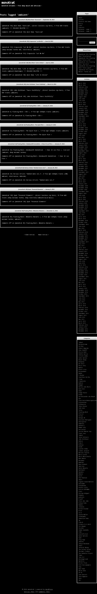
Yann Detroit (83, 574)
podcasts (81, 497)
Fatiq (80, 410)
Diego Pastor (83, 392)
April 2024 (82, 124)
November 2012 (83, 331)
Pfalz (80, 491)
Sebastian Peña (84, 518)
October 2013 (83, 311)
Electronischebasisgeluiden (88, 400)
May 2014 (81, 302)
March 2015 (82, 286)
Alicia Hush (82, 352)
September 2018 (84, 224)
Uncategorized (83, 559)
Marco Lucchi (83, 454)
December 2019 (83, 205)
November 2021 (83, 168)
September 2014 (84, 296)
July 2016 (82, 261)
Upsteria (81, 561)
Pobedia (81, 495)
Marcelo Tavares (84, 452)
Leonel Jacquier (84, 451)
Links (80, 25)
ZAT (80, 580)
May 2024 (81, 122)
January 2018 (83, 234)
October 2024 (83, 114)
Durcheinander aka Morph (87, 396)
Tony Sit (81, 557)
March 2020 (82, 199)
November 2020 (83, 187)
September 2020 (84, 191)
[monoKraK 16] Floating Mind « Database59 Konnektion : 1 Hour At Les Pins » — (36, 144)
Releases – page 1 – (85, 29)
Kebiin (81, 441)
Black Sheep (82, 360)
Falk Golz (82, 408)
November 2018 (83, 220)
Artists (81, 19)
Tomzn (80, 555)
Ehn (80, 398)
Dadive (81, 383)
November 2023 (83, 129)
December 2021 (83, 166)
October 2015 (83, 274)
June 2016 (82, 263)
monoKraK (8, 3)
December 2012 (83, 329)
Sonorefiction (83, 534)
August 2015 (82, 278)
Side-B (81, 522)
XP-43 (80, 572)
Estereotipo (82, 402)
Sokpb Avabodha (84, 530)
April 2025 (82, 102)
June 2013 (82, 317)
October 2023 (83, 131)
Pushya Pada (82, 503)
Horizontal (82, 429)
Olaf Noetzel (83, 478)
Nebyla (81, 474)
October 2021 (83, 170)
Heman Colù (82, 427)
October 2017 (83, 240)
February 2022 (83, 162)
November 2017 (83, 238)
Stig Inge (82, 539)
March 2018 (82, 230)
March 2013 (82, 323)
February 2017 (83, 249)
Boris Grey (82, 365)
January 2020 (83, 203)
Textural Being (84, 547)
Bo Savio (81, 363)
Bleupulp (81, 361)
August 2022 (82, 153)
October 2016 (83, 255)
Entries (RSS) (29, 592)
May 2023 (81, 137)
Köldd (80, 447)
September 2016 (84, 257)
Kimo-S (81, 443)
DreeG (80, 394)
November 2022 (83, 147)
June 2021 (82, 176)
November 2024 (83, 112)
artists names (83, 356)
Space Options (83, 536)
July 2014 (82, 298)
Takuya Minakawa (84, 543)
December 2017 (83, 236)
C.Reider (81, 375)
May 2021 (81, 178)
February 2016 (83, 267)
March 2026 (82, 85)
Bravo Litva (82, 369)
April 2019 (82, 216)
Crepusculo (82, 381)
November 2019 (83, 207)
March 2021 (82, 182)
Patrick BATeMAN (84, 489)
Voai (80, 567)
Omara (80, 479)
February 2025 (83, 106)
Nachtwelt (82, 470)
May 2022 (81, 156)
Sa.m (80, 512)
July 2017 (82, 244)
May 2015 (81, 282)
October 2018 (83, 222)
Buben (80, 373)
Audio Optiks (83, 358)
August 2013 (82, 315)
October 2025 (83, 95)
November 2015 (83, 273)
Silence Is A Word (85, 524)
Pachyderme (82, 485)
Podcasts (81, 27)
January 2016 (83, 269)
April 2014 (82, 304)
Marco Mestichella (85, 456)
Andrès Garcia (83, 354)
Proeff (81, 499)
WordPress (49, 589)
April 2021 (82, 180)
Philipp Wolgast (84, 493)
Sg (79, 520)
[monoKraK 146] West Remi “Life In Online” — (36, 63)
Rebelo (81, 505)
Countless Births (84, 377)
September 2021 (84, 172)
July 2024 (82, 118)
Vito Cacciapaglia (85, 565)
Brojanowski (82, 371)
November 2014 (83, 292)
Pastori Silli (83, 487)
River (80, 510)
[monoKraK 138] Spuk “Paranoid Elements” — (36, 189)
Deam (80, 391)
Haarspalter (82, 421)
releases (81, 507)
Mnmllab (81, 462)
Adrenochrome (83, 344)
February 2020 (83, 201)
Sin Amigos (82, 526)
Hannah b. (82, 425)
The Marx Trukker (84, 551)
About (80, 17)
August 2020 (82, 193)
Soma (80, 532)
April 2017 (82, 247)
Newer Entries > (43, 234)
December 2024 (83, 110)
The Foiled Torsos (85, 549)
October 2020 (83, 189)
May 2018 (81, 228)
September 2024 (84, 116)
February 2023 (83, 143)
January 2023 (83, 145)
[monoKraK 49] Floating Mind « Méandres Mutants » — (36, 211)
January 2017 (83, 251)
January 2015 (83, 288)
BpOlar (81, 367)
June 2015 (82, 280)
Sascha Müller (83, 514)
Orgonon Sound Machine (86, 481)
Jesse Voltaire (84, 437)
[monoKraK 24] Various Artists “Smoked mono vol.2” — (36, 168)
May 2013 (81, 319)
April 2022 (82, 158)
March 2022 (82, 160)
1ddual (81, 342)
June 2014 (82, 300)
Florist (81, 414)
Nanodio (81, 472)
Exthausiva (82, 404)
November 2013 (83, 309)
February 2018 (83, 232)
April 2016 (82, 265)
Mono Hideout (83, 464)
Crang (80, 379)
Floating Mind (83, 412)
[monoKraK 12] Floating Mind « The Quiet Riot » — (36, 125)
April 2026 (82, 83)
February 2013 (83, 325)
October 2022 (83, 149)
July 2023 (82, 135)
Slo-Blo (81, 528)
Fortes (81, 416)
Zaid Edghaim (83, 576)
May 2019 (81, 214)
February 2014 (83, 307)
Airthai (81, 346)
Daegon (81, 385)
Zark (80, 578)
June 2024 (82, 120)
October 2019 (83, 209)
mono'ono (81, 466)
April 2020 (82, 197)
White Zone (82, 570)
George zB (82, 418)
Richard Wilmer (84, 509)
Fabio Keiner (83, 406)
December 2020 (83, 186)
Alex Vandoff (83, 350)
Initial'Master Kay (85, 431)
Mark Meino (82, 458)
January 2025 (83, 108)
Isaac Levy (82, 433)
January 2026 (83, 89)
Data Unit (82, 389)
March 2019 (82, 218)
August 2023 (82, 133)
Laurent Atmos (83, 449)
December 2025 (83, 91)
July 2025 (82, 98)
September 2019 (84, 211)
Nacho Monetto (83, 468)
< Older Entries (29, 234)
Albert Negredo (84, 348)
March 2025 (82, 104)
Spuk (80, 538)
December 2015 (83, 271)
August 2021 (82, 174)
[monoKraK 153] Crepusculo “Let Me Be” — (36, 41)
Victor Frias (83, 563)
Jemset (81, 435)
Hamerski (81, 423)
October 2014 (83, 294)
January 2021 (83, 184)
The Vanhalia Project (86, 553)
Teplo (80, 545)
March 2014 (82, 305)
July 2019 (82, 213)
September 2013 (84, 313)
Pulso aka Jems (84, 501)
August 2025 (82, 97)
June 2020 (82, 195)
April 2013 (82, 321)
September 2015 (84, 276)
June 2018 (82, 226)
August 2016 (82, 259)
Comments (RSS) (44, 592)
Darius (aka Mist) (85, 387)
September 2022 (84, 151)
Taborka (81, 541)
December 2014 (83, 290)
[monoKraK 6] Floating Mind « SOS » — (36, 105)
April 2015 (82, 284)
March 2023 (82, 141)
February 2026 (83, 87)
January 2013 (83, 327)
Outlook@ (81, 483)
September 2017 (84, 242)
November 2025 (83, 93)
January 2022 (83, 164)
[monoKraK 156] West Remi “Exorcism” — (36, 19)
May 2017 (81, 245)
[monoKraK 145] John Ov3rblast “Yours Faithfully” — (36, 84)
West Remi (82, 568)
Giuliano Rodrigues (85, 420)
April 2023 (82, 139)
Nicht (80, 476)
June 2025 (82, 100)
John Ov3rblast (84, 439)
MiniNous (81, 460)
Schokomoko (82, 516)
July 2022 (82, 155)
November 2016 (83, 253)
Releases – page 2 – (85, 31)
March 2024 (82, 126)
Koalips (81, 445)
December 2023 (83, 127)
